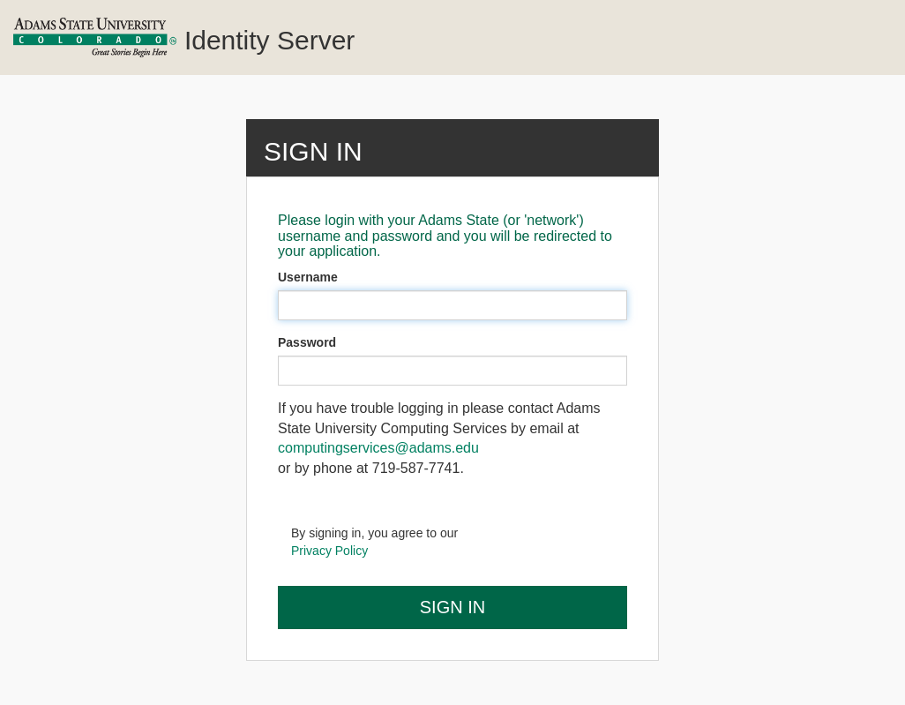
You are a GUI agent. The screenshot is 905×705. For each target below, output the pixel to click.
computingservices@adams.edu (378, 447)
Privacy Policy (329, 551)
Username (308, 277)
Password (307, 342)
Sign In (452, 607)
